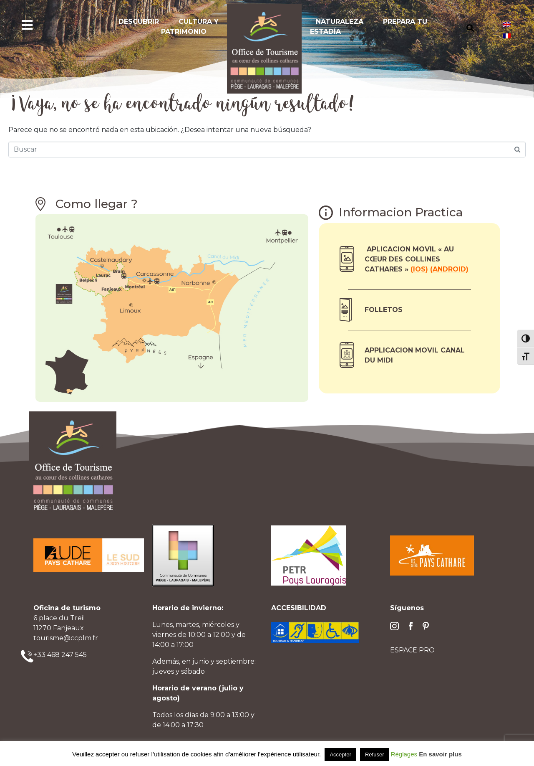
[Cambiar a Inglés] (507, 24)
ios (419, 269)
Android (449, 269)
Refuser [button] (374, 754)
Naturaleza (339, 21)
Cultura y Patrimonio (190, 27)
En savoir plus (440, 754)
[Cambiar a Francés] (507, 35)
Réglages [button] (404, 754)
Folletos (384, 310)
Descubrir (138, 21)
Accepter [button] (340, 754)
